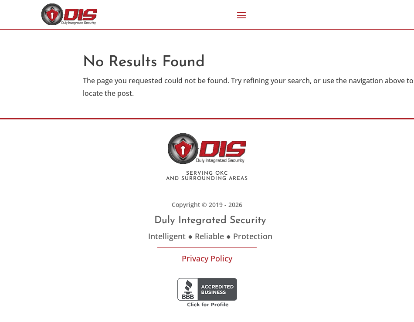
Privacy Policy (207, 258)
